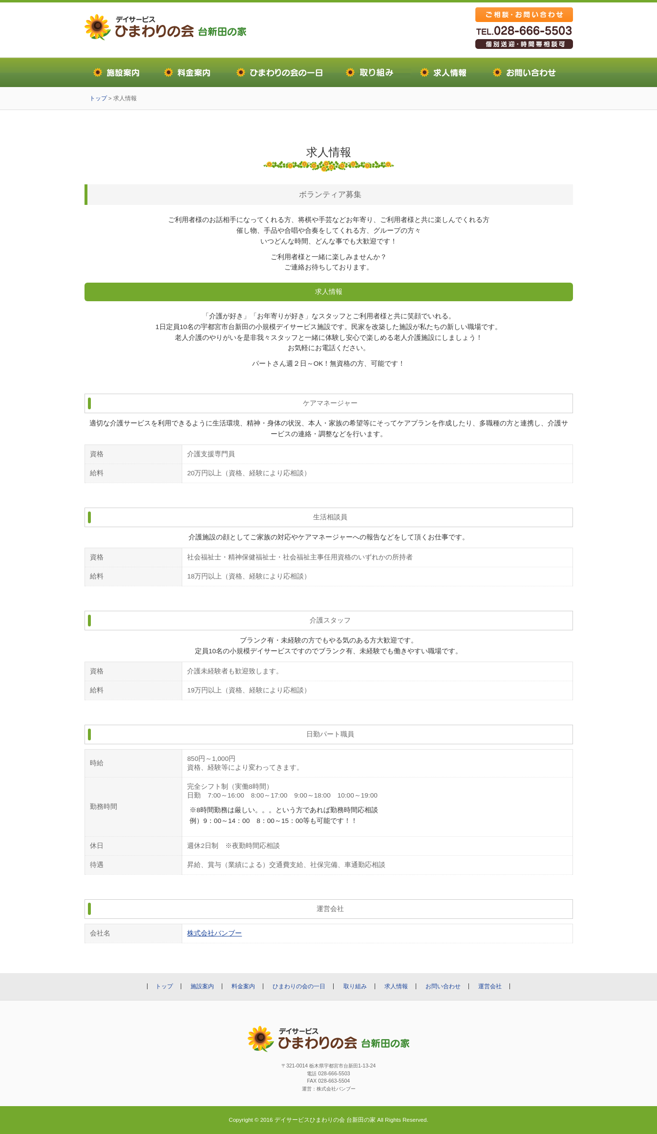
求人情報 (396, 986)
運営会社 (490, 986)
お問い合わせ (443, 986)
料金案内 (243, 986)
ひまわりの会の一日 (299, 986)
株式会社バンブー (214, 933)
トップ (98, 98)
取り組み (355, 986)
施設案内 (202, 986)
